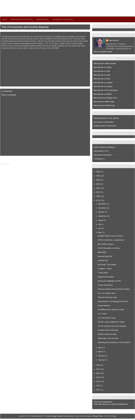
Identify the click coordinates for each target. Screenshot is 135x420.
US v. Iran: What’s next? (106, 293)
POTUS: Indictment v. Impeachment (111, 240)
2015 (98, 377)
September (102, 216)
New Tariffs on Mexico (106, 244)
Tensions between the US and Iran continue (114, 289)
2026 (98, 172)
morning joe (98, 159)
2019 (98, 200)
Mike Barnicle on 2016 (102, 79)
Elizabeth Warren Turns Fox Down (110, 236)
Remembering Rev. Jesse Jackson (106, 118)
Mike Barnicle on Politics (102, 67)
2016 (98, 373)
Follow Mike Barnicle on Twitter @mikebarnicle (111, 404)
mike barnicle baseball (102, 155)
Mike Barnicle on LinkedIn (103, 83)
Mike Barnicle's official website (105, 63)
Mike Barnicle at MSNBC (103, 94)
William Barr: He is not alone (108, 338)
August (100, 220)
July (99, 224)
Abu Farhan (86, 416)
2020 (98, 196)
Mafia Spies (102, 252)
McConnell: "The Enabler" (107, 265)
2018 (98, 365)
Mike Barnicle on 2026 (102, 71)
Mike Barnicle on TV (24, 8)
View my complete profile (103, 52)
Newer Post (88, 159)
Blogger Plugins (98, 416)
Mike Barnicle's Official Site (21, 19)
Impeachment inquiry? (106, 277)
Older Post (4, 159)
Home (4, 19)
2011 (98, 390)
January (101, 360)
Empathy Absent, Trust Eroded (105, 126)
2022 (98, 188)
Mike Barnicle (114, 40)
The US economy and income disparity (25, 26)
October (101, 212)
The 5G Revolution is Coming (108, 248)
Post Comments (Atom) (18, 164)
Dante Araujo (70, 416)
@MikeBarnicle (42, 19)
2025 (98, 176)
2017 (98, 369)
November (102, 208)
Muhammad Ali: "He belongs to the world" (113, 301)
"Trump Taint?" (103, 273)
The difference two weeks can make (111, 310)
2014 (98, 381)
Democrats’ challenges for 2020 (109, 281)
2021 (98, 192)
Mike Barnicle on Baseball (63, 19)
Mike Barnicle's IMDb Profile (104, 102)
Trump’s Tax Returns (105, 285)
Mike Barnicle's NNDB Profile (104, 106)
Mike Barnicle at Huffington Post (105, 98)
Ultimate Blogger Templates (55, 416)
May (99, 232)
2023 (98, 184)
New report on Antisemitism (104, 122)
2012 (98, 386)
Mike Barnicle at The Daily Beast (105, 90)
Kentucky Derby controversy (108, 330)
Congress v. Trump (104, 269)
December (102, 204)
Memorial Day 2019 (105, 256)
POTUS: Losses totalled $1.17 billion (111, 322)
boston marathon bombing (103, 147)
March (100, 352)
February (101, 356)
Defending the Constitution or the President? (114, 342)
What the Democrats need (107, 297)
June (100, 228)
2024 (98, 180)
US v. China (102, 314)
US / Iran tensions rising (106, 318)
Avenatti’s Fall (103, 260)
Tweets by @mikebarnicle (103, 402)
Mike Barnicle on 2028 (102, 75)
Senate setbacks (104, 306)
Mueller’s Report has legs (107, 334)
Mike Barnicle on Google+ (103, 86)
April (99, 348)
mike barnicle (98, 151)
